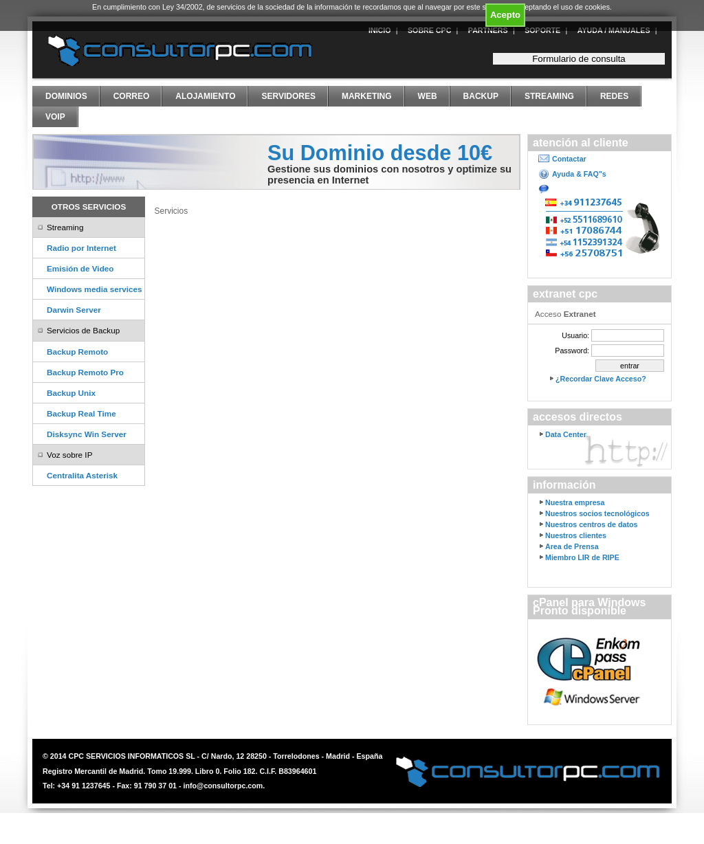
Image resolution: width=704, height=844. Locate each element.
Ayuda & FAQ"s (579, 174)
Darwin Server (74, 309)
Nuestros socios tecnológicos (597, 513)
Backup (480, 96)
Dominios (66, 96)
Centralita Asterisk (82, 475)
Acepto (505, 15)
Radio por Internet (81, 247)
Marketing (367, 96)
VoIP (55, 117)
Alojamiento (205, 96)
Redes (614, 96)
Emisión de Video (80, 268)
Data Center (565, 434)
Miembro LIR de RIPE (582, 557)
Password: (572, 350)
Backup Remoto (77, 351)
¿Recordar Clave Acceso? (601, 379)
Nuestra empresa (574, 502)
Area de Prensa (572, 546)
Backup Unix (71, 392)
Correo (131, 96)
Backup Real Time (81, 413)
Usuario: (575, 335)
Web (427, 96)
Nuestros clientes (575, 535)
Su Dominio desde (379, 152)
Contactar (569, 159)
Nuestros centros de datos (591, 524)
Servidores (288, 96)
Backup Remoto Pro (85, 372)
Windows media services (94, 289)
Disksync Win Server (86, 434)
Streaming (549, 96)
